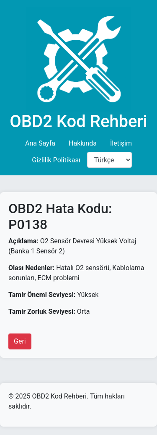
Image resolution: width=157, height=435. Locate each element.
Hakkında (83, 143)
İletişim (121, 143)
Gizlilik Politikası (56, 160)
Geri (20, 341)
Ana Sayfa (40, 143)
